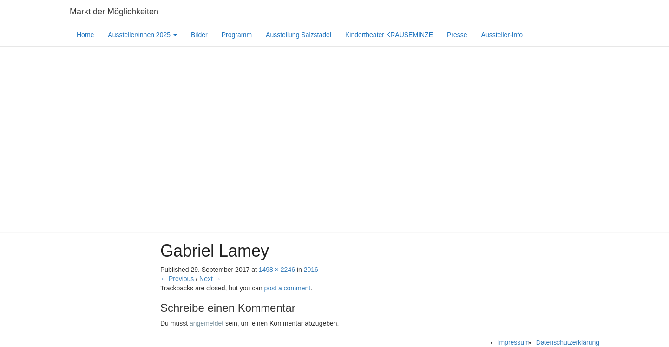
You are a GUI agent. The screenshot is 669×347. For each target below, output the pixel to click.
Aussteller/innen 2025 (142, 35)
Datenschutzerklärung (567, 342)
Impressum (514, 342)
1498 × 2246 (277, 269)
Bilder (199, 35)
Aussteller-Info (502, 35)
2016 (311, 269)
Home (85, 35)
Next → (210, 279)
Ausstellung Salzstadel (298, 35)
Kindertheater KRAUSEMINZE (389, 35)
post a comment (287, 288)
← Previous (177, 279)
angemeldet (206, 323)
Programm (237, 35)
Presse (457, 35)
